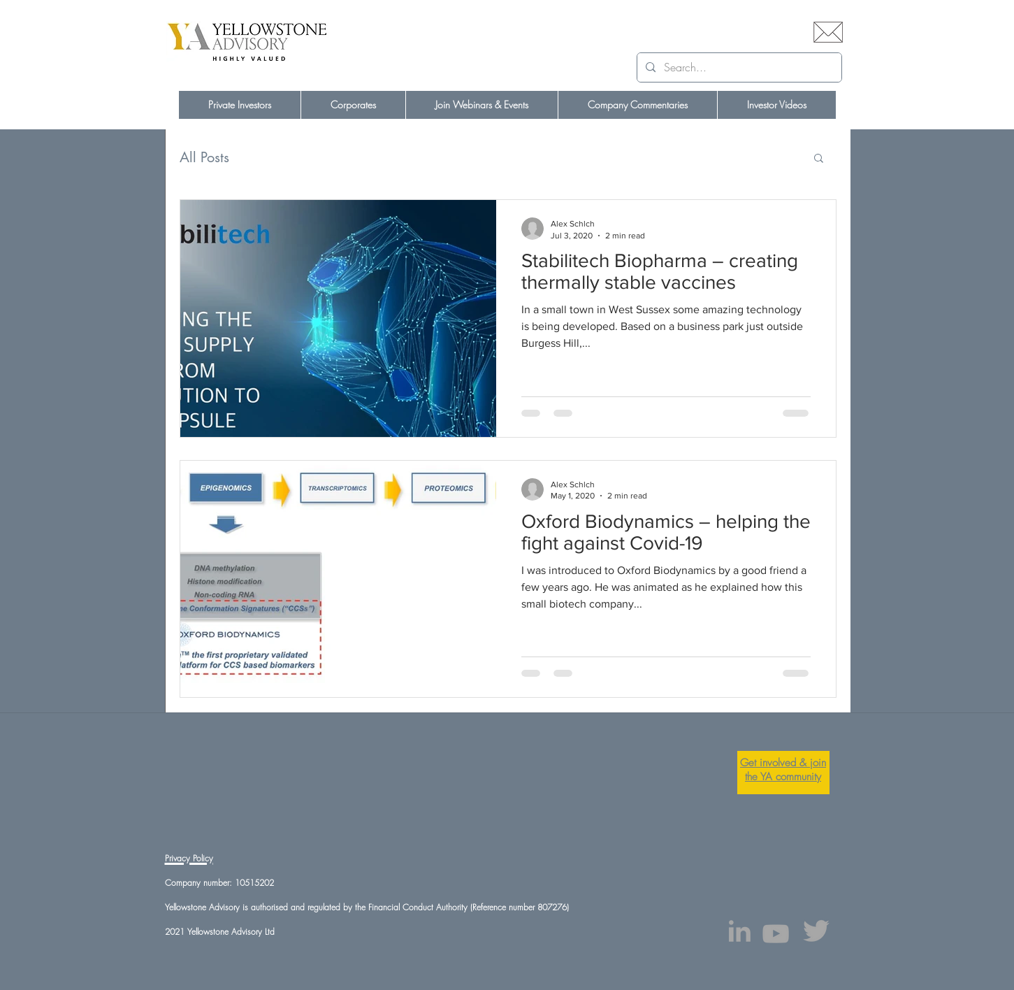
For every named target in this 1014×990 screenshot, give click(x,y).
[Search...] (738, 67)
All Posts (204, 157)
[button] (818, 159)
